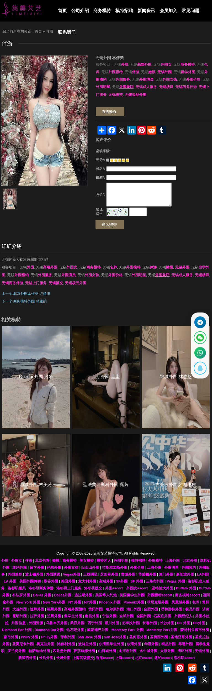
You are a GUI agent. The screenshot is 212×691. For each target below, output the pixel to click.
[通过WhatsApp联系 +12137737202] (199, 353)
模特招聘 (124, 10)
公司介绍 (80, 10)
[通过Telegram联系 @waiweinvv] (199, 321)
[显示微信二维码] (199, 337)
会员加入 (168, 10)
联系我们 (67, 32)
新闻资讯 (146, 10)
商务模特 (102, 10)
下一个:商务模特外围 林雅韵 (24, 301)
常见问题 (190, 10)
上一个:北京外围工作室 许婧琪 (26, 294)
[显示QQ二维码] (199, 369)
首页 (62, 10)
